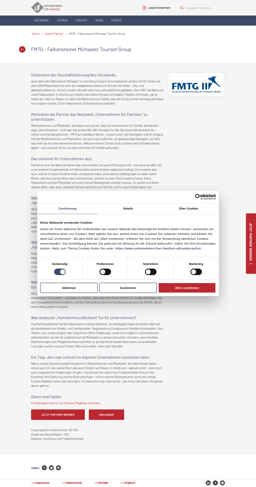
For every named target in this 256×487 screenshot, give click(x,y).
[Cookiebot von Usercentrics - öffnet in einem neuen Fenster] (198, 197)
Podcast (81, 20)
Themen (62, 20)
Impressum (42, 482)
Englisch (129, 482)
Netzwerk (42, 20)
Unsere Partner (54, 33)
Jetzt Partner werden (57, 414)
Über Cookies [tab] (188, 208)
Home (35, 33)
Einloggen (106, 414)
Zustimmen (128, 288)
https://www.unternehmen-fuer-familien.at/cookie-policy (158, 248)
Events (116, 20)
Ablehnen (69, 288)
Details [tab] (128, 208)
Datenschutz (74, 482)
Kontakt (103, 482)
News (99, 20)
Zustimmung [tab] (67, 208)
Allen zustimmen (187, 288)
